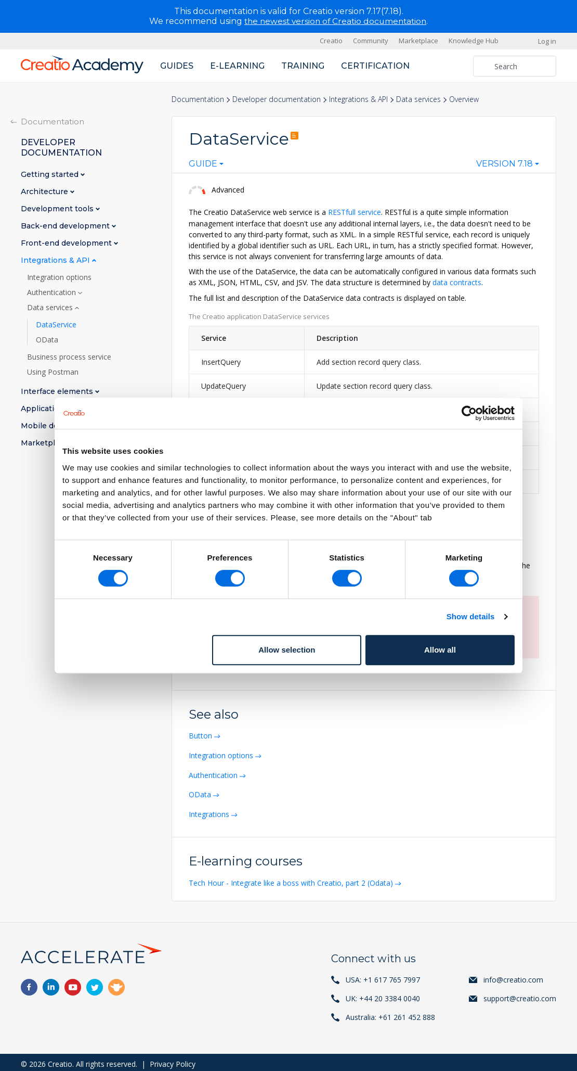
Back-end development (66, 225)
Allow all (440, 649)
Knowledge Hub (474, 40)
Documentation (198, 99)
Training (302, 65)
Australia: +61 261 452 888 (390, 1013)
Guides (176, 65)
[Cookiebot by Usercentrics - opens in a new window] (469, 413)
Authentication (214, 773)
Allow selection (286, 649)
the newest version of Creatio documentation (335, 21)
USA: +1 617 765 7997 (383, 976)
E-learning (237, 65)
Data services (418, 99)
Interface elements (58, 391)
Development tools (58, 208)
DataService (56, 324)
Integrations (210, 812)
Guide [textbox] (203, 164)
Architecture (45, 191)
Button (201, 735)
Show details (471, 616)
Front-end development (67, 242)
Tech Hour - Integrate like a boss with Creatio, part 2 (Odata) (292, 879)
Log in (547, 40)
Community (370, 40)
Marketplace (418, 40)
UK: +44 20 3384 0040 (383, 995)
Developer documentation (276, 99)
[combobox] (206, 166)
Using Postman (52, 371)
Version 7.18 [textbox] (504, 164)
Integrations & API (358, 99)
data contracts (456, 282)
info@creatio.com (513, 976)
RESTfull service (354, 212)
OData (201, 792)
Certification (375, 65)
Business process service (69, 356)
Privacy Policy (172, 1060)
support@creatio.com (519, 995)
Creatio (331, 40)
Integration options (222, 754)
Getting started (51, 174)
